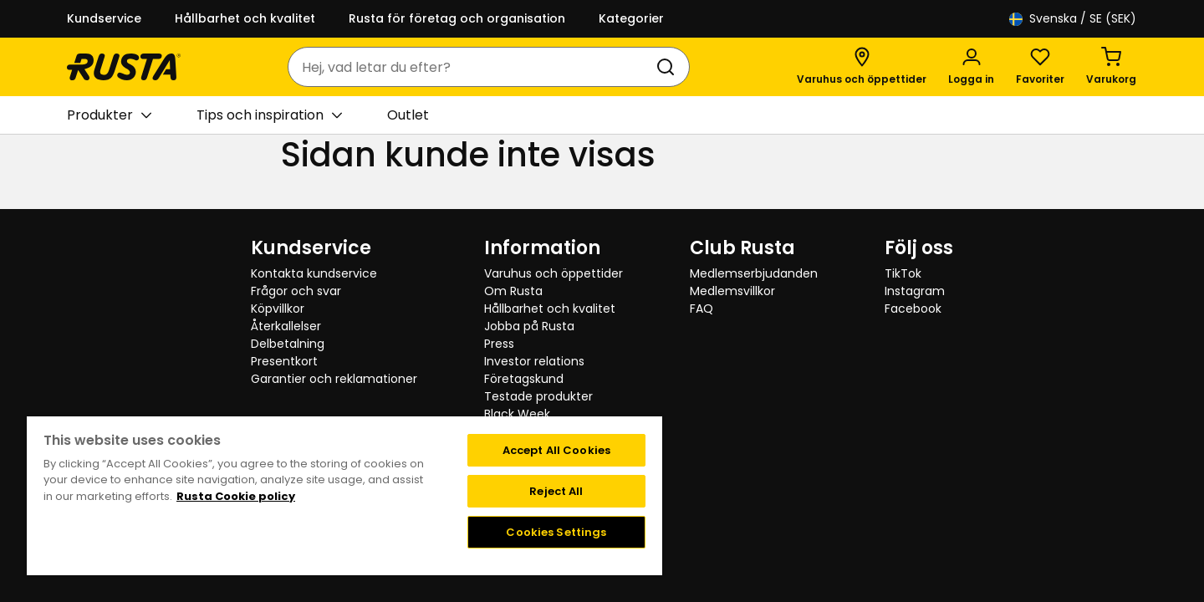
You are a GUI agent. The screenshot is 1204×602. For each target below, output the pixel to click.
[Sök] (669, 67)
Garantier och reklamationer (334, 378)
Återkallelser (286, 326)
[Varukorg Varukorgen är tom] (1111, 67)
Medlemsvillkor (732, 291)
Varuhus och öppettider (553, 273)
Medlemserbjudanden (754, 273)
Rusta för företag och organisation (457, 18)
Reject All (556, 491)
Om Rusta (513, 291)
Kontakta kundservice (314, 273)
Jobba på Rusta (529, 326)
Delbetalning (287, 343)
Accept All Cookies (556, 450)
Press (499, 343)
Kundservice (104, 18)
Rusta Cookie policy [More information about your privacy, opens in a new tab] (235, 496)
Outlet (408, 115)
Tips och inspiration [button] (269, 115)
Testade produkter (538, 396)
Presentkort (284, 361)
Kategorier (631, 18)
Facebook (913, 308)
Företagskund (524, 378)
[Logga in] (971, 67)
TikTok (903, 273)
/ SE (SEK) (1072, 19)
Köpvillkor (277, 308)
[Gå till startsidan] (124, 67)
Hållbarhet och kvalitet (245, 18)
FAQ (701, 308)
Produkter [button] (109, 115)
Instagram (915, 291)
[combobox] (472, 67)
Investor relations (534, 361)
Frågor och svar (296, 291)
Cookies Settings (556, 532)
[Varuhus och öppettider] (861, 67)
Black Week (517, 414)
